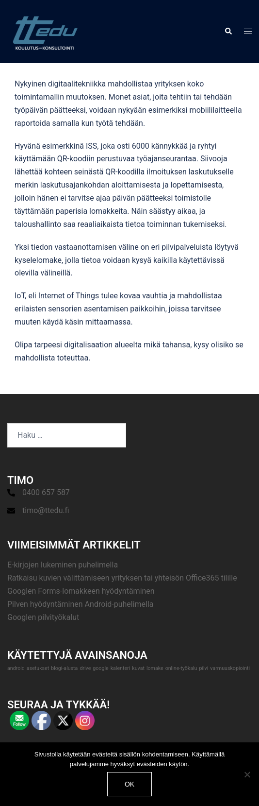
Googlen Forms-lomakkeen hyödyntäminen (81, 591)
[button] (228, 31)
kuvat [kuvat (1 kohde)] (138, 668)
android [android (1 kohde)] (16, 668)
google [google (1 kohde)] (100, 668)
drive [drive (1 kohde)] (85, 668)
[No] (247, 774)
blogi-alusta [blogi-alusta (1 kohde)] (64, 668)
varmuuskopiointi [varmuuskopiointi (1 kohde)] (230, 668)
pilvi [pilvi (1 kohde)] (203, 668)
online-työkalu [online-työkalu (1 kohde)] (181, 668)
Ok (129, 784)
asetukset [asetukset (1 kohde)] (38, 668)
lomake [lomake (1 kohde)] (154, 668)
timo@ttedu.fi (45, 510)
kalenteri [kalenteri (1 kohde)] (120, 668)
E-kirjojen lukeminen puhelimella (62, 564)
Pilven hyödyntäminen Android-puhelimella (80, 604)
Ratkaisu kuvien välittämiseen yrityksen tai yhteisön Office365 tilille (122, 578)
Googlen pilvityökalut (43, 617)
